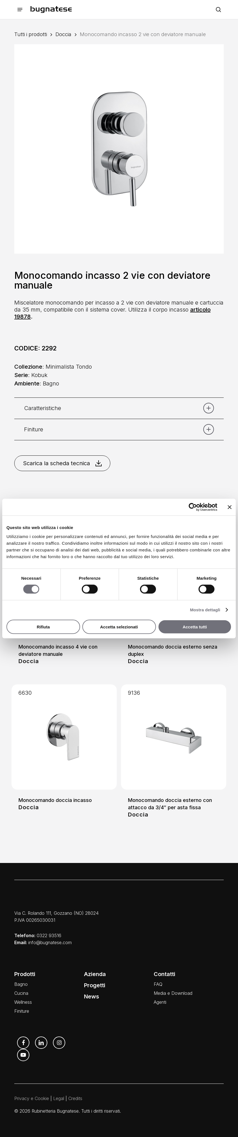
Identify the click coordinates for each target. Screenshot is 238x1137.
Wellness (23, 1002)
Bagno (21, 984)
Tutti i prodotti (30, 34)
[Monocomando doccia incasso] (64, 737)
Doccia (63, 34)
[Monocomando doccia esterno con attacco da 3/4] (173, 737)
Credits (75, 1098)
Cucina (21, 993)
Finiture (21, 1011)
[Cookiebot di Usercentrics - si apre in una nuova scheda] (192, 507)
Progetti (94, 985)
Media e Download (173, 993)
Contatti (164, 974)
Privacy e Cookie (31, 1098)
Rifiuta (43, 626)
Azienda (95, 974)
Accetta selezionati (119, 626)
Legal (58, 1098)
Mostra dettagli (205, 609)
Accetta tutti (195, 626)
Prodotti (24, 974)
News (91, 996)
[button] (19, 10)
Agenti (160, 1002)
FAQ (158, 984)
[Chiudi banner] (230, 507)
